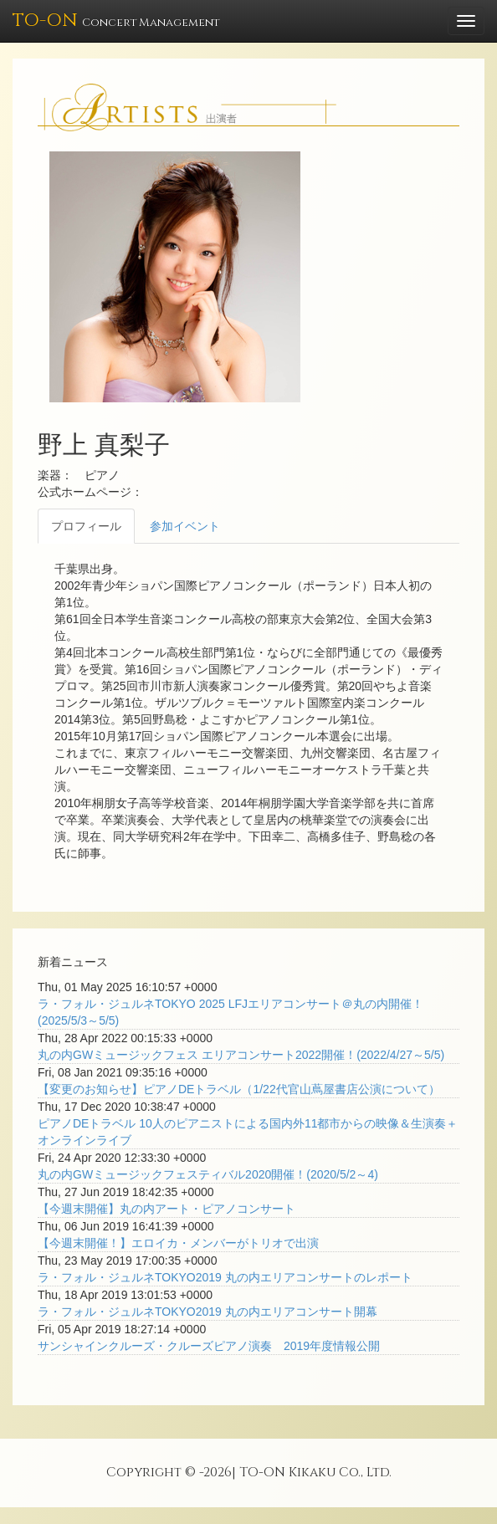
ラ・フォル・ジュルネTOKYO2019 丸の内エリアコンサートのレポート (225, 1277)
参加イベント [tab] (185, 526)
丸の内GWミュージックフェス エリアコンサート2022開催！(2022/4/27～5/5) (241, 1054)
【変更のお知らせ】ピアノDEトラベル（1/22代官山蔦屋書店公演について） (239, 1089)
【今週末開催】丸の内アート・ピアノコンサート (166, 1208)
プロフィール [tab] (86, 526)
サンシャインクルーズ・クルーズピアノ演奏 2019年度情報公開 (209, 1346)
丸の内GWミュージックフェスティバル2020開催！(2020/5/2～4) (208, 1174)
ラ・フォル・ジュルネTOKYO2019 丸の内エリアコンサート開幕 (207, 1311)
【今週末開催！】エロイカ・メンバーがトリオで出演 (178, 1243)
